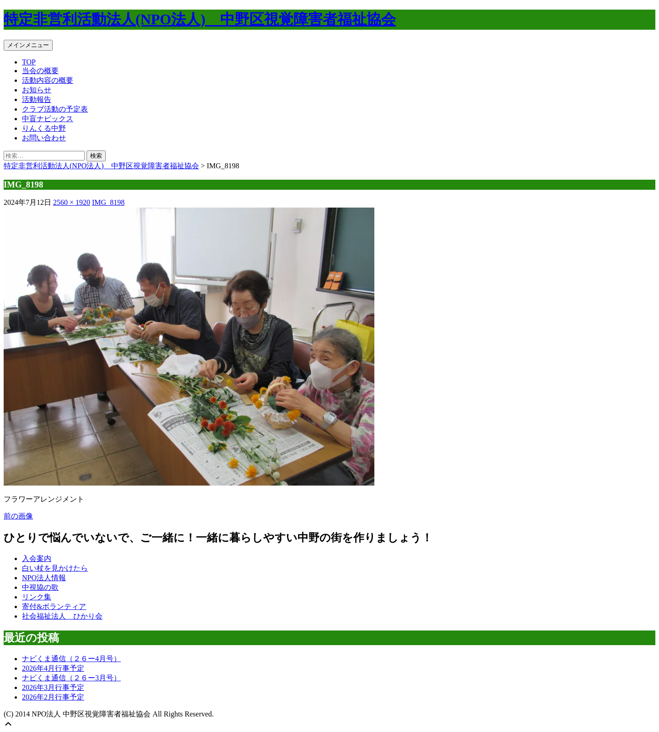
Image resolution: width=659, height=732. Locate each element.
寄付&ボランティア (54, 606)
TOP (29, 62)
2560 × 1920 (71, 202)
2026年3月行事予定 (53, 687)
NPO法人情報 (44, 578)
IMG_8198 (108, 202)
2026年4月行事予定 (53, 668)
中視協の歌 (40, 587)
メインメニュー (28, 45)
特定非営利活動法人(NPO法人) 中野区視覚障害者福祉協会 (200, 19)
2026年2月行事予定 (53, 697)
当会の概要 (40, 71)
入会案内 (36, 558)
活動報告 (36, 99)
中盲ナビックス (47, 119)
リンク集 (36, 597)
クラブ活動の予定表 (55, 109)
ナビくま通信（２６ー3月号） (71, 678)
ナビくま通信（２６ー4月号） (71, 659)
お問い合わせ (44, 138)
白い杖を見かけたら (55, 568)
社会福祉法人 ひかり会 (62, 616)
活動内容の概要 (47, 80)
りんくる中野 (44, 128)
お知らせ (36, 90)
